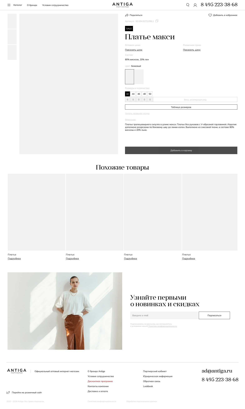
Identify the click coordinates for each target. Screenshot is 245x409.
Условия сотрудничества (55, 5)
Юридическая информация (157, 376)
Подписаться (214, 315)
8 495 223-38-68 (220, 379)
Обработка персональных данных (141, 401)
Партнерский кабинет (155, 371)
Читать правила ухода (137, 113)
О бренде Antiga (96, 371)
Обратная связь (151, 381)
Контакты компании (98, 386)
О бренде (32, 5)
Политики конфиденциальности (162, 326)
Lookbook (148, 386)
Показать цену (133, 49)
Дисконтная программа (100, 381)
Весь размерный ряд (195, 99)
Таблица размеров (181, 107)
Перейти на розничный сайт (24, 392)
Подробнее (14, 258)
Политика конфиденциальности (102, 401)
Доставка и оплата (98, 391)
